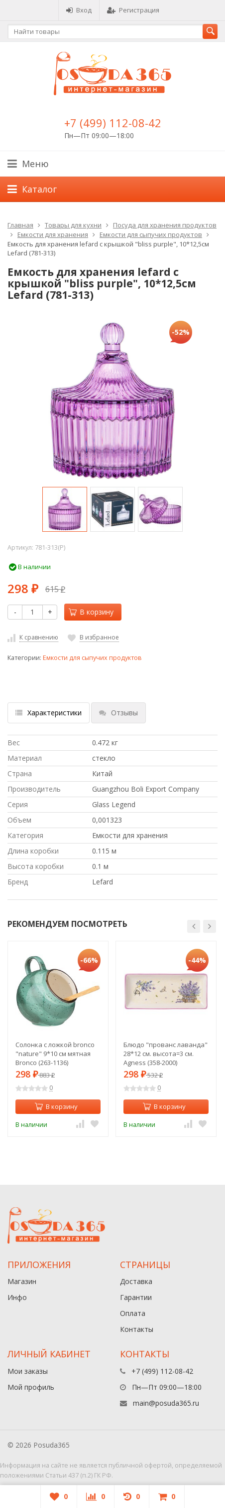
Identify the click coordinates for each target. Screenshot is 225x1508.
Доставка (136, 1281)
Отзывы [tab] (118, 712)
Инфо (17, 1297)
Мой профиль (30, 1387)
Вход (79, 9)
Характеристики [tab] (48, 712)
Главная (20, 224)
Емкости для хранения (52, 234)
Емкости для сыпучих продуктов (151, 234)
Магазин (21, 1281)
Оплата (132, 1313)
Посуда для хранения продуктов (165, 224)
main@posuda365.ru (166, 1403)
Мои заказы (27, 1371)
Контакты (136, 1329)
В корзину (91, 612)
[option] (65, 509)
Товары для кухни (73, 224)
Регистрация (133, 9)
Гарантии (136, 1297)
